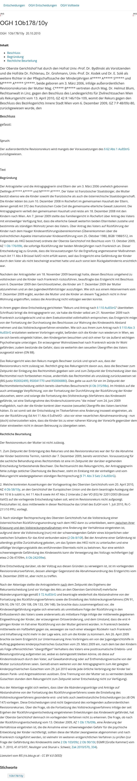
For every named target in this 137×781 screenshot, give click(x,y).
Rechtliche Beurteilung (22, 61)
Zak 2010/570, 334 (84, 747)
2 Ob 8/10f (75, 538)
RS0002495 (21, 381)
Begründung (15, 57)
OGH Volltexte (69, 5)
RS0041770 (37, 381)
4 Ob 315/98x (99, 386)
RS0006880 (58, 381)
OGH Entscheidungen (42, 5)
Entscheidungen (14, 5)
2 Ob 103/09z (69, 742)
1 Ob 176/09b (13, 246)
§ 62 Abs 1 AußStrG (116, 149)
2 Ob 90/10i (87, 742)
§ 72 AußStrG (47, 594)
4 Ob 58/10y (12, 489)
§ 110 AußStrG (106, 308)
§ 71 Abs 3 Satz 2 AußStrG (98, 476)
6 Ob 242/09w (35, 558)
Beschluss (13, 53)
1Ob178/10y (16, 775)
